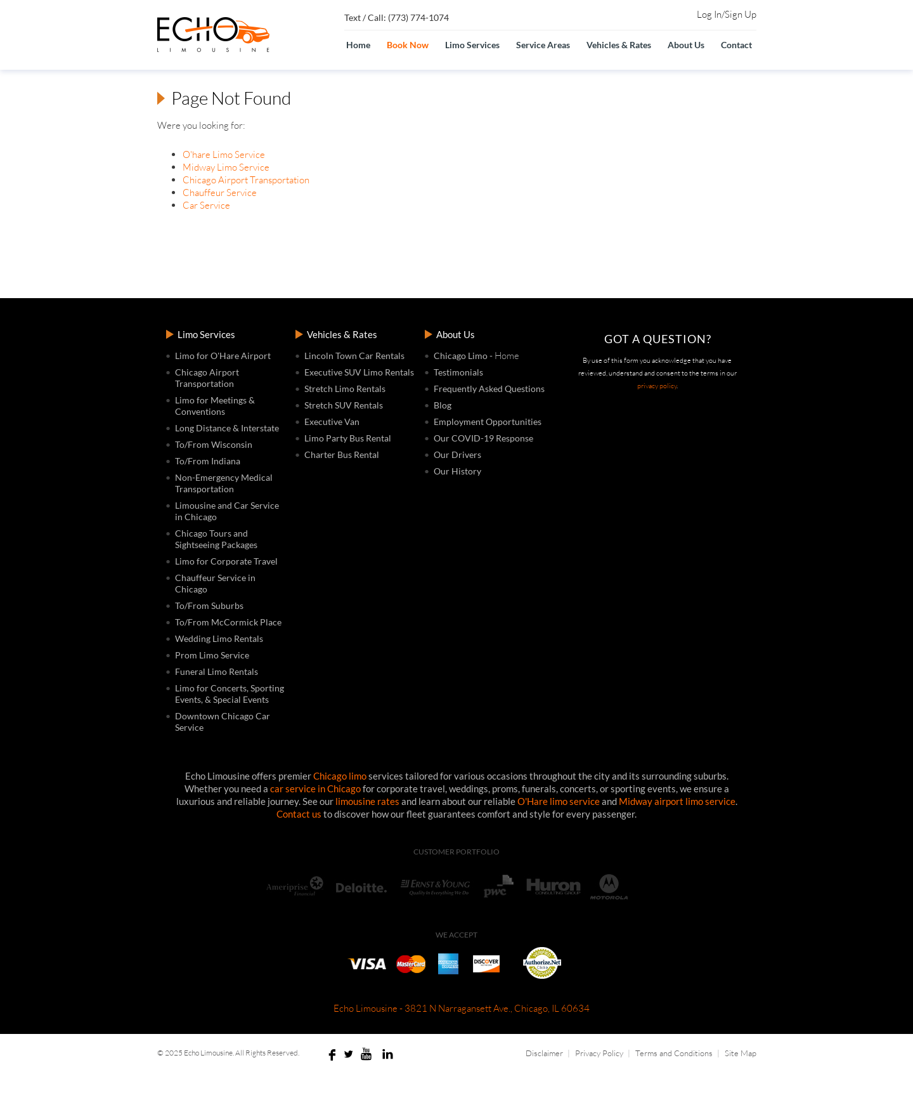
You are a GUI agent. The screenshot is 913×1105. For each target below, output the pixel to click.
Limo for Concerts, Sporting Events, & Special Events (229, 694)
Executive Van (331, 421)
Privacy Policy (599, 1053)
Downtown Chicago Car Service (222, 721)
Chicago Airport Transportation (246, 180)
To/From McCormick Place (228, 622)
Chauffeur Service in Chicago (215, 583)
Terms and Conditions (674, 1053)
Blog (442, 405)
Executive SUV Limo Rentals (359, 372)
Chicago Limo (461, 355)
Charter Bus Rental (341, 454)
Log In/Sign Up (726, 14)
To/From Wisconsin (213, 444)
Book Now (408, 44)
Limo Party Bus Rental (347, 438)
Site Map (740, 1053)
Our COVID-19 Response (483, 438)
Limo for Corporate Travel (226, 561)
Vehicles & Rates (618, 44)
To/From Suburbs (209, 605)
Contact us (298, 814)
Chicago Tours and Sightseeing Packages (216, 539)
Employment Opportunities (487, 421)
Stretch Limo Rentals (344, 388)
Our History (457, 471)
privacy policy (657, 385)
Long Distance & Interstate (227, 427)
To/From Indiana (207, 460)
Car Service (206, 205)
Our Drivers (457, 454)
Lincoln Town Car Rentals (354, 355)
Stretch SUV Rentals (343, 405)
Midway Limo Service (226, 167)
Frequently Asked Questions (489, 388)
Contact (736, 44)
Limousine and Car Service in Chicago (227, 511)
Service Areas (543, 44)
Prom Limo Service (212, 655)
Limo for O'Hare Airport (223, 355)
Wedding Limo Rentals (219, 638)
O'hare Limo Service (224, 154)
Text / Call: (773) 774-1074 (396, 17)
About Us (686, 44)
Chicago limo (339, 775)
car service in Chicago (315, 788)
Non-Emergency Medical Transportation (224, 483)
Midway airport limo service (677, 801)
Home (358, 44)
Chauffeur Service (220, 192)
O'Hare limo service (558, 801)
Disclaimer (544, 1053)
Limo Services (472, 44)
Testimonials (458, 372)
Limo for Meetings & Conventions (215, 406)
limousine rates (367, 801)
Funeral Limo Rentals (216, 671)
